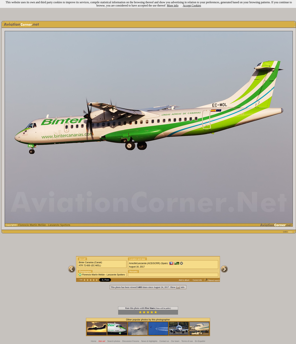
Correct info (197, 280)
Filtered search (212, 281)
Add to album (184, 280)
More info (172, 5)
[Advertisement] (148, 9)
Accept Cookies (192, 5)
